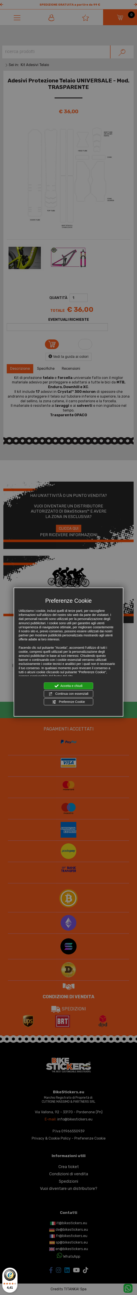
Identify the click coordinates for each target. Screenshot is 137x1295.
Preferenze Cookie (68, 702)
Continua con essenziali (68, 694)
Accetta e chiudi (69, 686)
